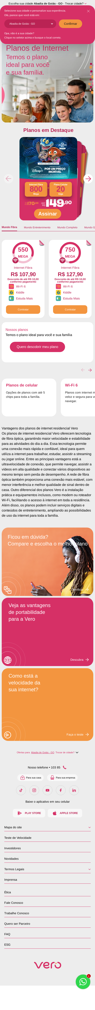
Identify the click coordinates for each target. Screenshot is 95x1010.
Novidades (11, 858)
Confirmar (70, 23)
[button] (88, 178)
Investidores (12, 848)
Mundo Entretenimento (37, 227)
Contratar (23, 309)
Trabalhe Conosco (16, 913)
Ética (7, 892)
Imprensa (10, 879)
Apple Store (65, 813)
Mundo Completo (67, 227)
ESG (7, 944)
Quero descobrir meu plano (37, 347)
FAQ (7, 934)
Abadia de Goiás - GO (48, 3)
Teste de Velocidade (17, 837)
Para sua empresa (62, 777)
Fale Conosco (13, 902)
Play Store (29, 813)
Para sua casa (30, 777)
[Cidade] (31, 23)
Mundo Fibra (9, 227)
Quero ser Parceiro (17, 923)
